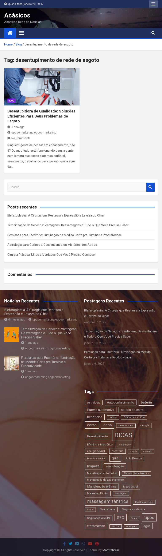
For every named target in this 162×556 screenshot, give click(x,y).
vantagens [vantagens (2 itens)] (131, 526)
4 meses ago (14, 319)
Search (150, 187)
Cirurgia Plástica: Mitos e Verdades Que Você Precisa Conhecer (51, 255)
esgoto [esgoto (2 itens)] (133, 451)
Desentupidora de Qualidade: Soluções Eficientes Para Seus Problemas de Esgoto (41, 116)
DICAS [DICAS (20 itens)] (123, 435)
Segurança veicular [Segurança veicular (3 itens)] (98, 518)
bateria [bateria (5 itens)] (146, 402)
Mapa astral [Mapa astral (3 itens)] (130, 486)
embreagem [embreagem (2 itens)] (125, 444)
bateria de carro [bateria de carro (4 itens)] (132, 410)
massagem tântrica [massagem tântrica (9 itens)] (107, 501)
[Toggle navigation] (21, 33)
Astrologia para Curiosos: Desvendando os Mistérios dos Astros (52, 245)
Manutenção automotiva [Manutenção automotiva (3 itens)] (102, 473)
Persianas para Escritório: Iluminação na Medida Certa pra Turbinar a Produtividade (64, 235)
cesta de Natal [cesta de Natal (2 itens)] (126, 425)
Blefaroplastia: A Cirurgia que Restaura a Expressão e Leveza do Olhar (55, 215)
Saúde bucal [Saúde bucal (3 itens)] (107, 509)
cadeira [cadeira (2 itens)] (113, 417)
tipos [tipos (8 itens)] (149, 517)
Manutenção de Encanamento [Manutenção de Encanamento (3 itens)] (105, 479)
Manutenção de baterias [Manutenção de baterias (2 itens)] (136, 473)
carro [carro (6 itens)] (92, 424)
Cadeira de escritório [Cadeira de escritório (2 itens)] (133, 417)
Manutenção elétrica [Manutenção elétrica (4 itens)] (101, 486)
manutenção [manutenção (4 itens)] (115, 466)
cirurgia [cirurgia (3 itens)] (144, 425)
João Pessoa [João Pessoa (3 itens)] (133, 458)
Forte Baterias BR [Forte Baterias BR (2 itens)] (96, 458)
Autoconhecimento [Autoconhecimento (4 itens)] (120, 402)
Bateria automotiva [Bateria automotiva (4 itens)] (100, 410)
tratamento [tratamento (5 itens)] (96, 526)
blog (11, 100)
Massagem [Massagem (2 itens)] (121, 493)
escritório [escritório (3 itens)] (117, 451)
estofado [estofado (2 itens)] (147, 451)
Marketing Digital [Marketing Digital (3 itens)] (97, 493)
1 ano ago (15, 127)
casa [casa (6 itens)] (107, 424)
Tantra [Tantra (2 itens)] (134, 518)
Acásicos (17, 15)
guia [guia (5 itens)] (115, 458)
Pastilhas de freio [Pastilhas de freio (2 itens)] (144, 502)
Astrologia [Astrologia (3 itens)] (93, 402)
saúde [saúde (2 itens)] (90, 509)
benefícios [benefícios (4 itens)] (94, 417)
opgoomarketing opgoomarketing (31, 132)
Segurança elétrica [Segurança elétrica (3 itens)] (133, 509)
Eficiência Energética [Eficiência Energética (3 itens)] (100, 444)
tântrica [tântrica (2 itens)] (115, 526)
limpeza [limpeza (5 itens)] (93, 466)
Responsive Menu (153, 4)
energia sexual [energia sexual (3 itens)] (96, 451)
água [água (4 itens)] (146, 526)
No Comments (21, 138)
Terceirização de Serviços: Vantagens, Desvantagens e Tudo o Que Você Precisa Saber (67, 225)
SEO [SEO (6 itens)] (120, 517)
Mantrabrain (111, 550)
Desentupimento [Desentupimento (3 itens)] (97, 436)
